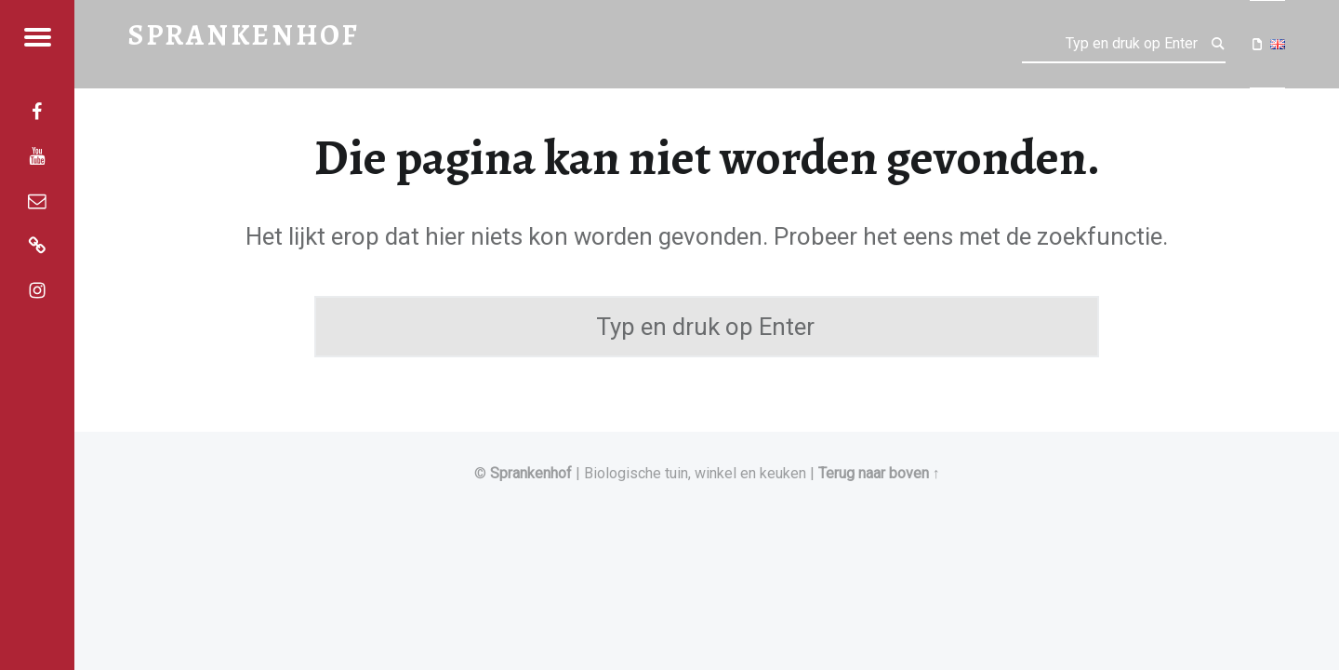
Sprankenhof (531, 473)
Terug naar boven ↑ (879, 473)
